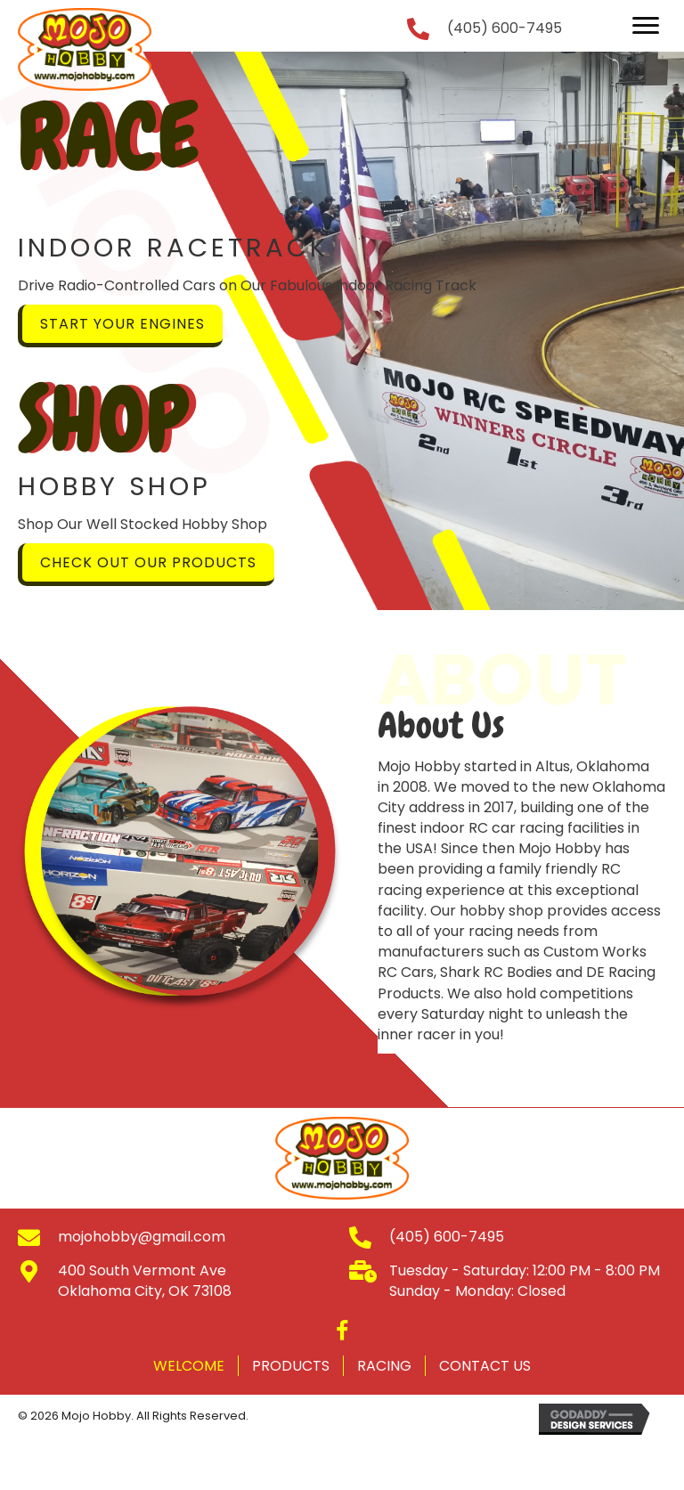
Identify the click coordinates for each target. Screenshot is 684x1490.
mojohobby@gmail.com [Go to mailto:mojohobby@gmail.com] (141, 1236)
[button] (645, 26)
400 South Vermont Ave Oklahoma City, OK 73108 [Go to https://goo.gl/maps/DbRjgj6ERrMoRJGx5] (145, 1280)
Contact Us (485, 1366)
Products (291, 1366)
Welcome (188, 1366)
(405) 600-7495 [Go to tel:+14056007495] (504, 28)
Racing (384, 1366)
